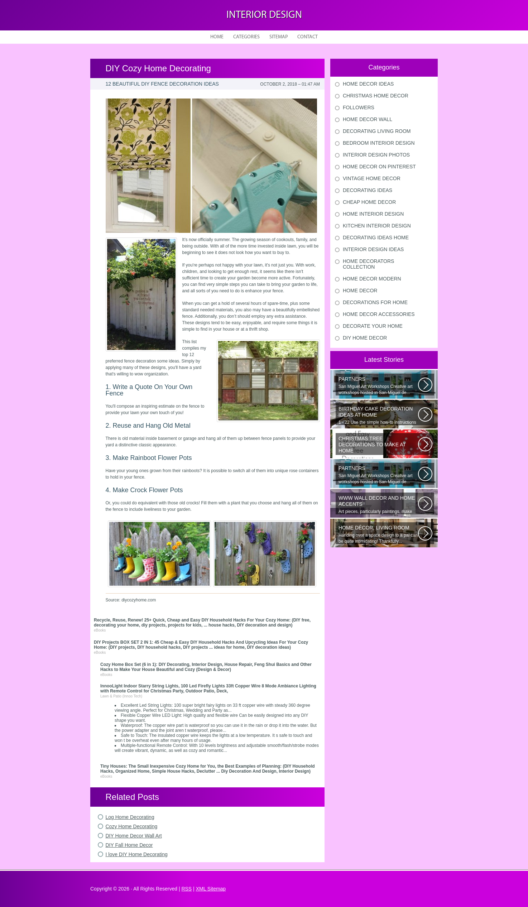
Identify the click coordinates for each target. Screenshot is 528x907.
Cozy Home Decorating (132, 826)
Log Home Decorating (130, 817)
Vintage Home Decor (371, 178)
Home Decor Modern (372, 279)
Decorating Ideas (367, 190)
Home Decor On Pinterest (379, 166)
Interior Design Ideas (373, 249)
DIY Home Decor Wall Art (134, 836)
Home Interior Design (373, 214)
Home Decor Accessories (379, 314)
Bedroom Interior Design (379, 143)
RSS (186, 889)
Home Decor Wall (367, 119)
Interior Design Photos (376, 155)
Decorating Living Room (377, 131)
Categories (246, 37)
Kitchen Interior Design (377, 226)
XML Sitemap (211, 889)
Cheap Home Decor (369, 202)
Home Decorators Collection (368, 264)
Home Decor (360, 290)
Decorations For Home (375, 302)
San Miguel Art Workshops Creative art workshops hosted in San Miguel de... (378, 385)
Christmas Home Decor (375, 96)
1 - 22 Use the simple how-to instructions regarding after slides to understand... (378, 415)
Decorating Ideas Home (376, 237)
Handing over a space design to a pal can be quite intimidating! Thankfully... (378, 534)
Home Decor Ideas (368, 84)
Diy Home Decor (365, 338)
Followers (358, 107)
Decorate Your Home (373, 326)
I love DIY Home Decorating (137, 854)
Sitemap (278, 37)
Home (217, 37)
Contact (307, 37)
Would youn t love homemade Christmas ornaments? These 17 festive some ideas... (378, 445)
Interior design (264, 15)
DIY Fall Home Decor (129, 845)
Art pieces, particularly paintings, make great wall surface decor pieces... (378, 504)
